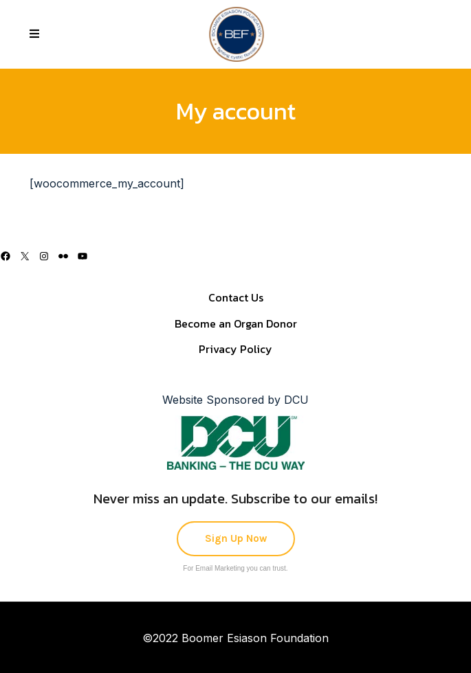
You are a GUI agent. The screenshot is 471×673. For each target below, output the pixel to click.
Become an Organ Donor (236, 323)
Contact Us (235, 297)
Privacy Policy (235, 349)
